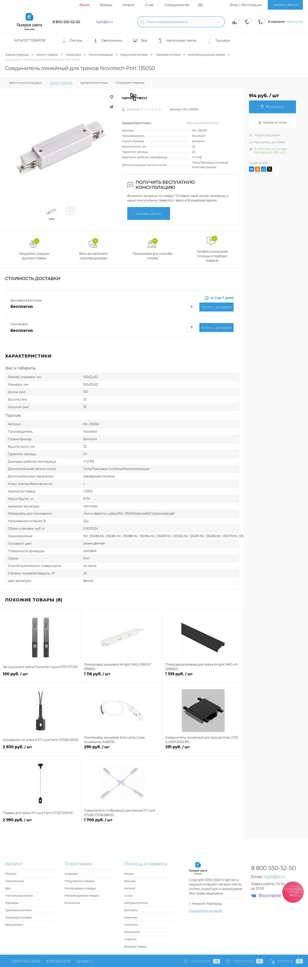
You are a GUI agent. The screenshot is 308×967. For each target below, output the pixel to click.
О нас (149, 5)
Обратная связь (22, 961)
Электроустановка (18, 917)
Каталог (129, 5)
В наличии (72, 902)
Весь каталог (14, 924)
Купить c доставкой (216, 307)
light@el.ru (104, 22)
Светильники (14, 881)
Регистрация (251, 5)
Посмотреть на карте (205, 911)
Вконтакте (266, 895)
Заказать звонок (285, 5)
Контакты (131, 924)
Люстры (10, 873)
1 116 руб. (122, 676)
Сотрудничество (177, 5)
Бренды (106, 5)
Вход (234, 5)
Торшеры (11, 902)
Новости (130, 939)
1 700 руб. (122, 822)
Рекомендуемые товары (82, 895)
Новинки (71, 873)
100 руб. (40, 676)
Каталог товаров (29, 40)
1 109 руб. (203, 676)
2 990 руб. (40, 822)
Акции (84, 5)
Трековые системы (18, 910)
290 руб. (122, 749)
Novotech (199, 135)
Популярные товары (79, 881)
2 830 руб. (40, 749)
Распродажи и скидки (80, 888)
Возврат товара (135, 946)
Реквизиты (132, 932)
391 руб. (203, 749)
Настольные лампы (19, 895)
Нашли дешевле (264, 135)
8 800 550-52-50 (66, 22)
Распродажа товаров (293, 892)
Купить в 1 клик (272, 122)
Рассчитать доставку (267, 142)
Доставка (131, 910)
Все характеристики (203, 123)
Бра (8, 888)
